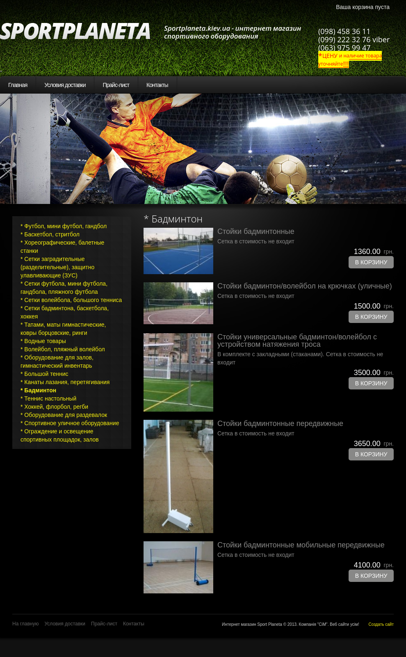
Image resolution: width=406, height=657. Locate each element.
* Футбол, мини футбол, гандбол (64, 226)
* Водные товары (43, 341)
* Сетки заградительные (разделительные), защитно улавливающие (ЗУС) (57, 267)
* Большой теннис (44, 374)
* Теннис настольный (48, 398)
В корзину (371, 262)
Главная (17, 85)
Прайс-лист (116, 85)
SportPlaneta (80, 31)
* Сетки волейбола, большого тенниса (71, 300)
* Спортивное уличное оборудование (70, 423)
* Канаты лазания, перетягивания (65, 382)
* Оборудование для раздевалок (64, 415)
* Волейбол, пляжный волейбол (63, 349)
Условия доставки (64, 85)
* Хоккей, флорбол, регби (54, 406)
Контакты (157, 85)
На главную (25, 624)
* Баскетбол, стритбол (50, 234)
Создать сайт (381, 624)
